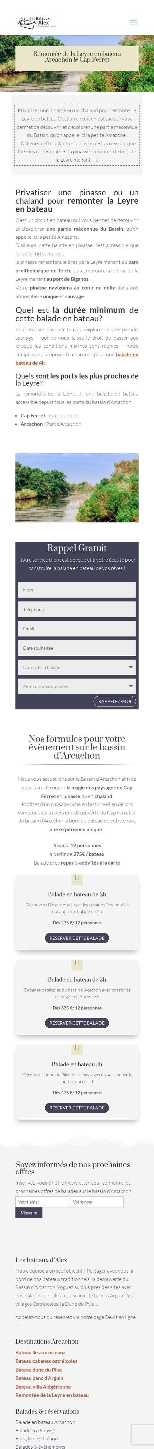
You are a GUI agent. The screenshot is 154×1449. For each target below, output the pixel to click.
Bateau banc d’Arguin (39, 1378)
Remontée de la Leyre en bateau (52, 1395)
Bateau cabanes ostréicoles (46, 1361)
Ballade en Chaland (36, 1438)
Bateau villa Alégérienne (43, 1386)
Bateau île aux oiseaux (40, 1352)
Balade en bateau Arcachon (45, 1422)
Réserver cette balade (77, 938)
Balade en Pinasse (35, 1430)
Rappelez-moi (114, 701)
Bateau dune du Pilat (38, 1369)
